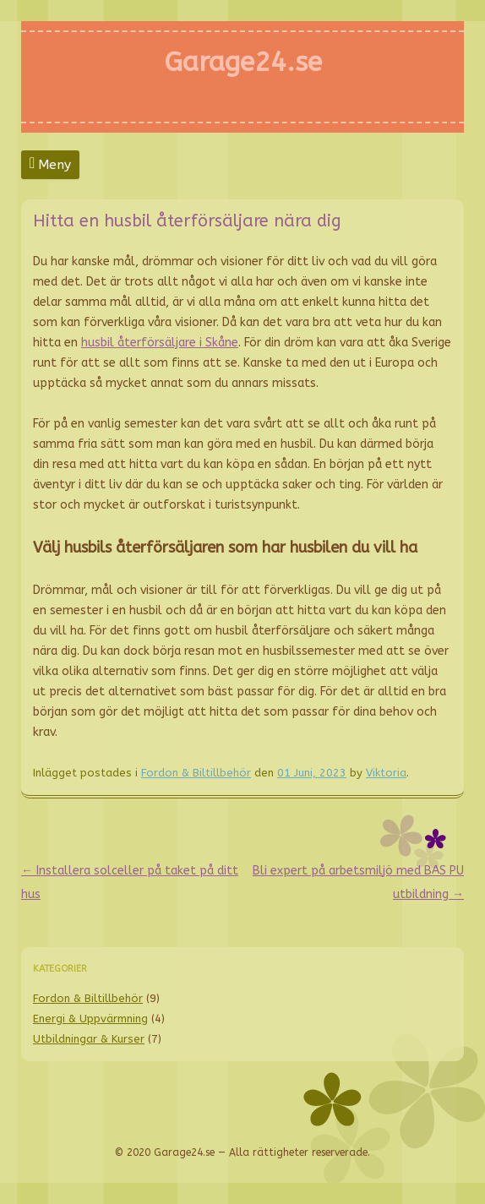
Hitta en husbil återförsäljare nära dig (187, 221)
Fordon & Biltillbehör (196, 772)
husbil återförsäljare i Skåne (159, 342)
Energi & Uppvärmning (90, 1018)
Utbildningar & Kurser (88, 1038)
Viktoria (386, 772)
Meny (54, 164)
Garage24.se (243, 62)
